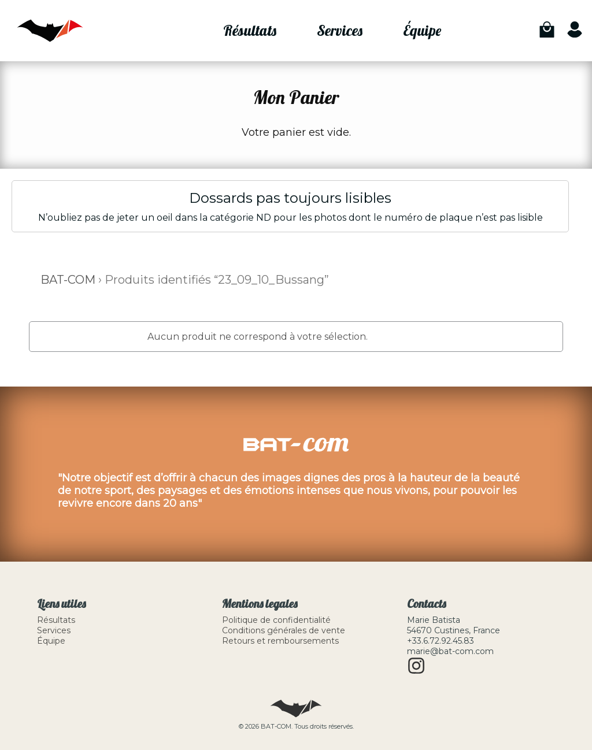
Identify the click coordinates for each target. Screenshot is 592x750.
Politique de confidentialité (276, 620)
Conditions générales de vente (283, 630)
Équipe (422, 30)
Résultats (249, 30)
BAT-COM (67, 280)
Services (339, 30)
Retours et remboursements (280, 641)
